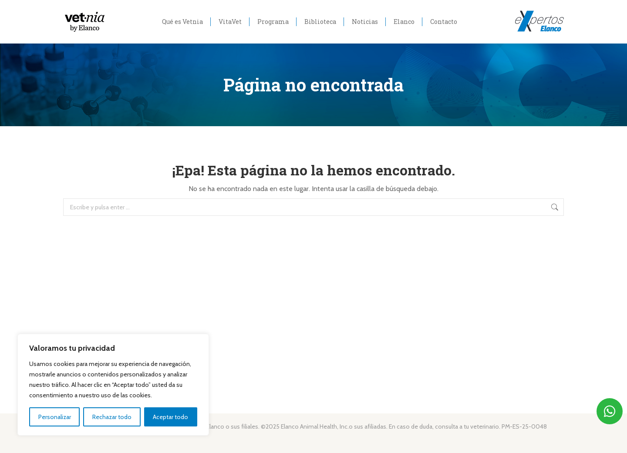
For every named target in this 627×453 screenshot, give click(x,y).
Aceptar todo (170, 417)
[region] (113, 385)
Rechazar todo (111, 417)
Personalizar (54, 417)
